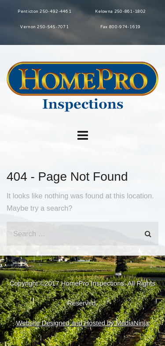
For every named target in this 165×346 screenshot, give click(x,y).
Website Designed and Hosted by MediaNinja (82, 323)
